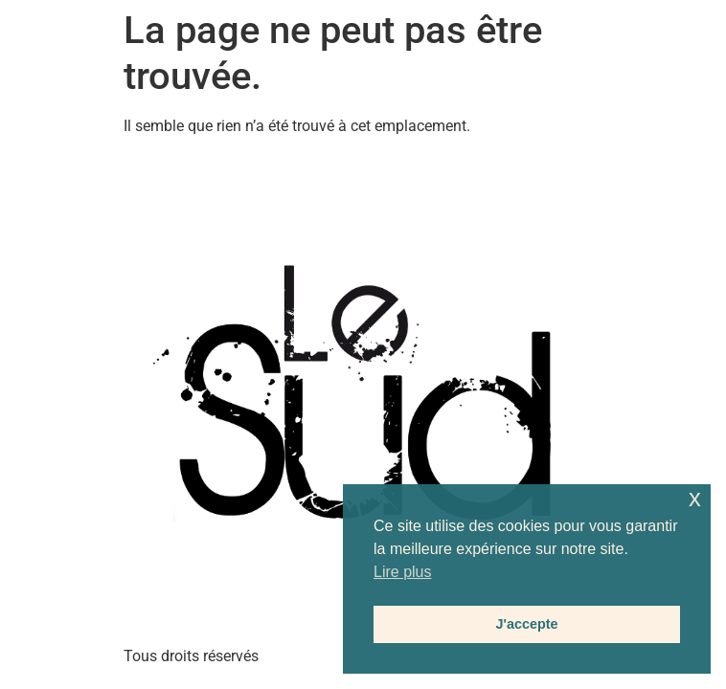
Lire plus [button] (402, 572)
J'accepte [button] (526, 624)
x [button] (695, 498)
